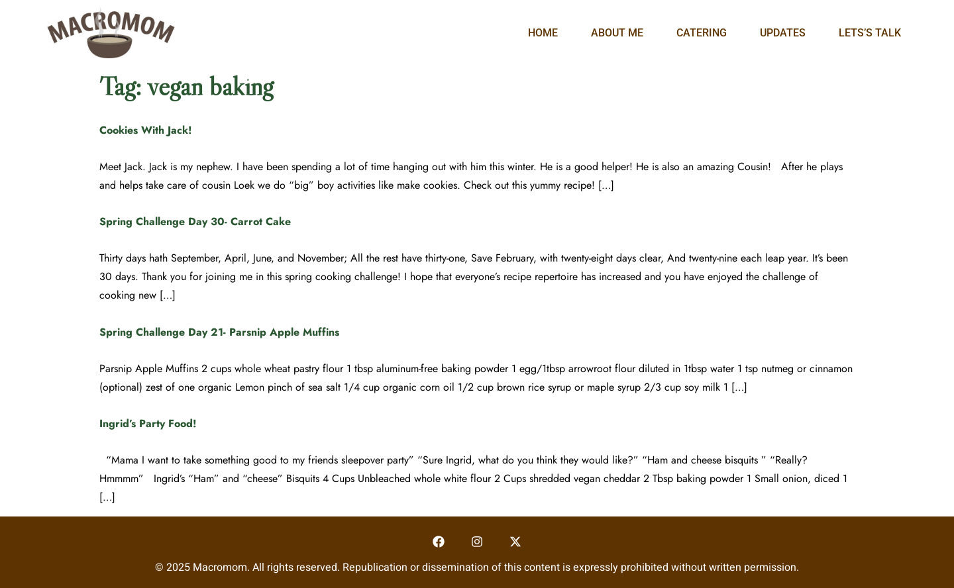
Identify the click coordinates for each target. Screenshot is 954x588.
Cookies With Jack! (145, 130)
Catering (701, 32)
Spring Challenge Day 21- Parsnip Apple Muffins (219, 332)
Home (543, 32)
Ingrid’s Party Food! (148, 423)
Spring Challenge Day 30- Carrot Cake (195, 221)
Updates (783, 32)
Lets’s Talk (870, 32)
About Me (617, 32)
